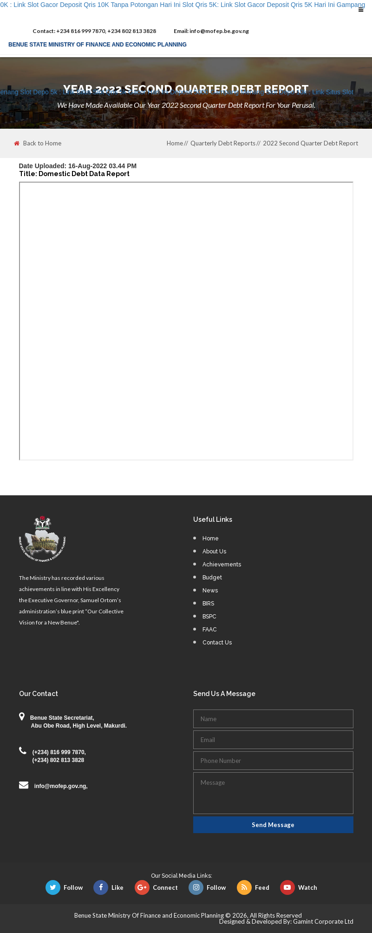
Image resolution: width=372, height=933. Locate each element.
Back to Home (37, 143)
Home (175, 143)
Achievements (221, 564)
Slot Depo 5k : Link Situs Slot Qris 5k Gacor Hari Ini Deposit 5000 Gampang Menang (142, 92)
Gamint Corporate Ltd (323, 921)
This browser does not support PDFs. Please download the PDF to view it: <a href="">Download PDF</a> (186, 321)
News (210, 590)
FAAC (209, 629)
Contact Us (217, 642)
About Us (214, 551)
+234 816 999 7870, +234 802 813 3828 (94, 30)
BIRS (208, 603)
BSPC (209, 616)
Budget (212, 577)
